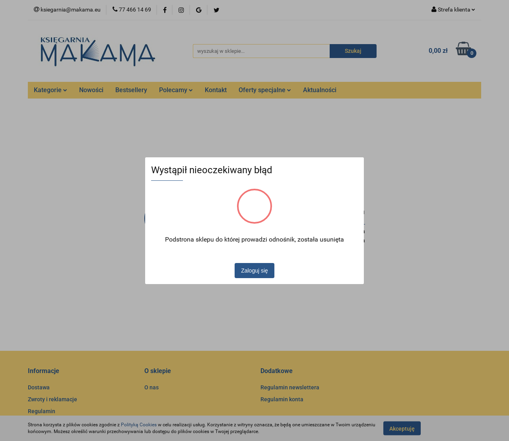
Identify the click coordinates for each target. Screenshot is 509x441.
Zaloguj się (254, 270)
